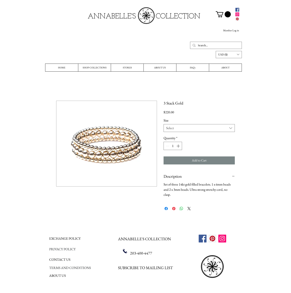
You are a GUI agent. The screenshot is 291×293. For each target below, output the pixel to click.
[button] (229, 54)
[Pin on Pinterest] (173, 208)
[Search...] (215, 45)
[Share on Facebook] (166, 208)
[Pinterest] (237, 19)
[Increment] (179, 146)
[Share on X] (189, 208)
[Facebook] (237, 10)
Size (166, 120)
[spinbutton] (173, 146)
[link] (223, 14)
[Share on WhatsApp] (181, 208)
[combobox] (199, 128)
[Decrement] (167, 146)
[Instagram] (237, 14)
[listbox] (229, 54)
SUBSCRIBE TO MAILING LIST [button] (145, 267)
